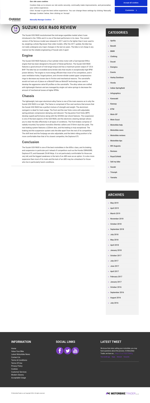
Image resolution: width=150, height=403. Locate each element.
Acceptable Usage (18, 378)
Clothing (112, 57)
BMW (111, 51)
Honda (112, 83)
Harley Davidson (116, 78)
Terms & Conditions (19, 360)
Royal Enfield (114, 157)
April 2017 (113, 271)
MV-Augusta (114, 146)
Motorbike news (115, 130)
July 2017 (113, 261)
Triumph (112, 172)
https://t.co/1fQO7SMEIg (124, 353)
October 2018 (114, 224)
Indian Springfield (116, 88)
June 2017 (113, 266)
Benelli (112, 46)
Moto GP (112, 115)
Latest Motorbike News (20, 354)
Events (112, 72)
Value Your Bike (17, 351)
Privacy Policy (17, 366)
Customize (131, 14)
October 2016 (114, 287)
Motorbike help (115, 125)
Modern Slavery (17, 375)
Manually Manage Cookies (40, 23)
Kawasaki (113, 99)
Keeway (112, 104)
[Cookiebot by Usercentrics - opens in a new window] (15, 23)
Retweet (119, 357)
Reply (113, 357)
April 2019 (113, 208)
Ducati (112, 62)
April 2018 (113, 245)
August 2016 (114, 298)
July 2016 (113, 303)
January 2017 (115, 282)
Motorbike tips (115, 141)
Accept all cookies (131, 6)
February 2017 (115, 277)
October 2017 (114, 256)
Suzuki (112, 167)
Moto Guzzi (114, 120)
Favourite (126, 357)
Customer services (19, 372)
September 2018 (116, 229)
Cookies (14, 369)
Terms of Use (16, 363)
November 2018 (115, 219)
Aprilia (112, 41)
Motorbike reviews (116, 136)
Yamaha (112, 178)
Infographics (114, 93)
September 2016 (116, 293)
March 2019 (114, 214)
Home (13, 349)
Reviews (112, 151)
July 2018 (113, 235)
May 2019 (113, 203)
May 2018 (113, 240)
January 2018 (115, 250)
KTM (111, 109)
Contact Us (15, 357)
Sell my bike (114, 162)
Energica (112, 67)
